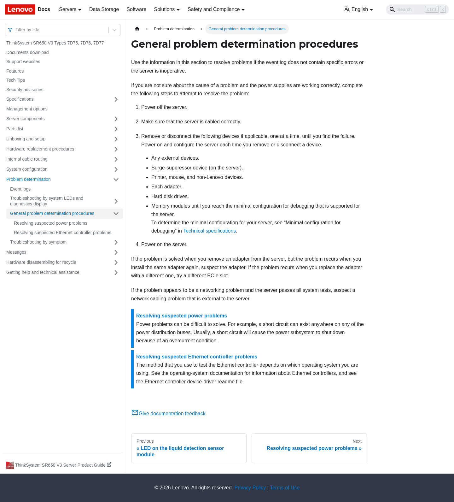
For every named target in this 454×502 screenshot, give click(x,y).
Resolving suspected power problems (50, 223)
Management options (27, 108)
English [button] (356, 9)
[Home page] (137, 29)
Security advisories (25, 89)
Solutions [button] (164, 9)
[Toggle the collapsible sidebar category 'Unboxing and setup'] (116, 139)
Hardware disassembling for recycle (41, 262)
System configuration (27, 169)
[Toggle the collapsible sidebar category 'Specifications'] (116, 99)
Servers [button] (67, 9)
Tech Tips (15, 80)
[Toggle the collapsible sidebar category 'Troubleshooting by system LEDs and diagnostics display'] (116, 201)
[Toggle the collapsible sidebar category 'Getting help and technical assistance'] (116, 273)
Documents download (27, 52)
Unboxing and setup (26, 138)
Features (15, 71)
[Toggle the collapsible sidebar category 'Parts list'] (116, 129)
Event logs (20, 189)
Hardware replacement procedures (40, 148)
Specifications (19, 99)
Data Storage (104, 9)
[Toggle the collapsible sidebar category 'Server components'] (116, 119)
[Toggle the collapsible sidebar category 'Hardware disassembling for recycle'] (116, 262)
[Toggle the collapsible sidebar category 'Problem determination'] (116, 179)
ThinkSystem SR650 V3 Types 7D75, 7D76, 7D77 (55, 42)
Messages (16, 252)
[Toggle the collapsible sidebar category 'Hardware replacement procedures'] (116, 149)
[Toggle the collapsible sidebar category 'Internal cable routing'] (116, 159)
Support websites (23, 61)
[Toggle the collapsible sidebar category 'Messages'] (116, 252)
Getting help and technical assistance (42, 272)
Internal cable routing (27, 159)
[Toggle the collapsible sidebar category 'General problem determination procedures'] (116, 214)
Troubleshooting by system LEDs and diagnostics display (46, 201)
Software (136, 9)
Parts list (14, 128)
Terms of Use (285, 487)
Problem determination (28, 179)
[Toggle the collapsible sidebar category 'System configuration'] (116, 169)
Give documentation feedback (168, 413)
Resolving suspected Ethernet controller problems (62, 232)
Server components (25, 118)
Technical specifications (209, 230)
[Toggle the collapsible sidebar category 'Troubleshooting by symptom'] (116, 242)
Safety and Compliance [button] (214, 9)
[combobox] (16, 29)
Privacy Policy (250, 487)
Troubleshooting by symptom (38, 242)
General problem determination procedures (52, 213)
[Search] (417, 9)
